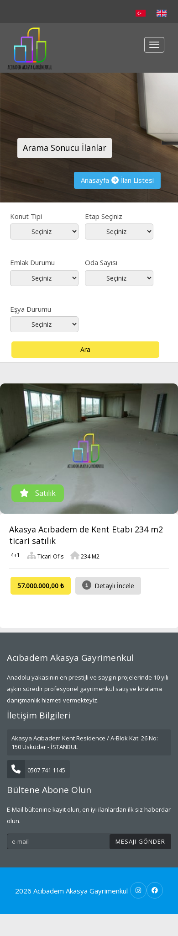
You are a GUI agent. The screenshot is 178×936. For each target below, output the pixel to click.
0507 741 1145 (36, 770)
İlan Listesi (137, 180)
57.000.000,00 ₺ (40, 585)
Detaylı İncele (108, 585)
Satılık (38, 493)
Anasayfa (95, 180)
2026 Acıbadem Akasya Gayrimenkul (71, 890)
